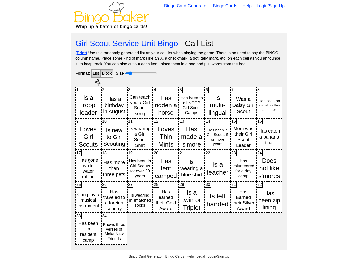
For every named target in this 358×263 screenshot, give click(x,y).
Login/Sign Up (271, 5)
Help (247, 5)
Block (107, 73)
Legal (200, 256)
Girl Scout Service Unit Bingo (126, 43)
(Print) (81, 53)
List (96, 73)
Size (120, 73)
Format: (82, 73)
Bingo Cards (225, 5)
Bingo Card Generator (186, 5)
